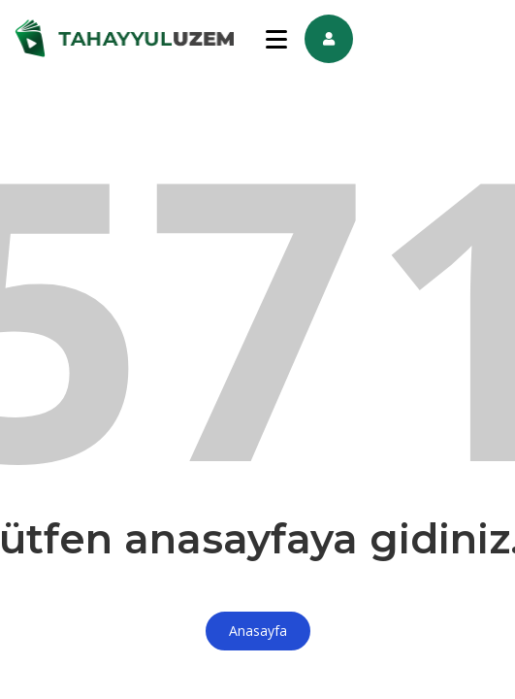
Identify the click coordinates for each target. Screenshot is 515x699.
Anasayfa (258, 630)
